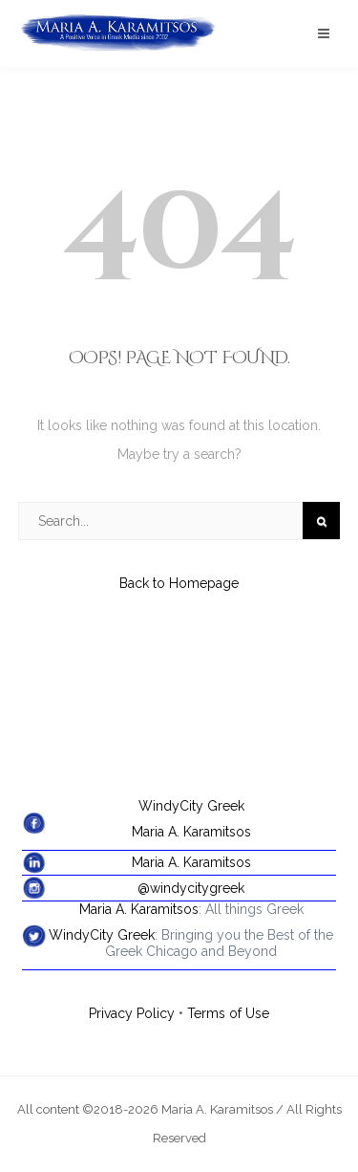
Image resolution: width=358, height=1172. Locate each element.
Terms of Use (228, 1013)
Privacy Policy (132, 1013)
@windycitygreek (190, 888)
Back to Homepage (179, 583)
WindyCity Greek (191, 806)
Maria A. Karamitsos (191, 831)
